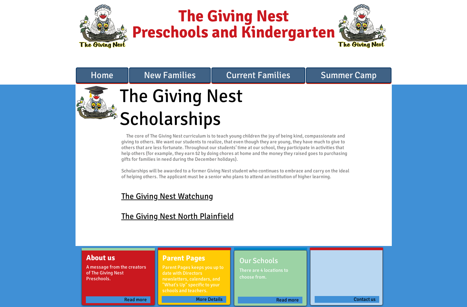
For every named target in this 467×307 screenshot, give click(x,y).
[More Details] (194, 299)
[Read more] (118, 299)
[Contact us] (347, 299)
